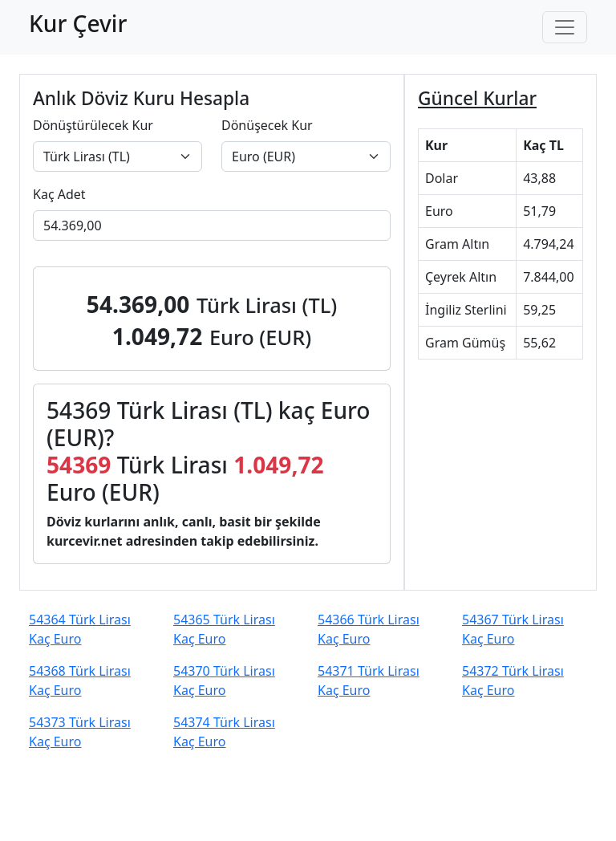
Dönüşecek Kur (267, 125)
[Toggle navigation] (564, 27)
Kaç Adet (59, 194)
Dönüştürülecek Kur (93, 125)
